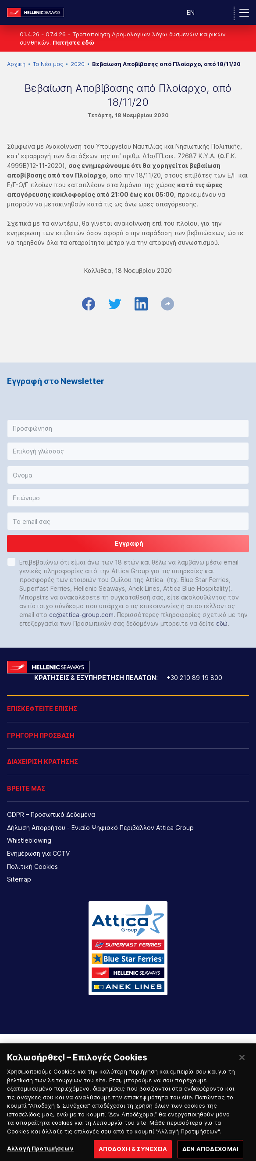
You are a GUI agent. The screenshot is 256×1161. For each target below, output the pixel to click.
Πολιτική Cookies (32, 866)
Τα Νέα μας (48, 64)
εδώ (222, 623)
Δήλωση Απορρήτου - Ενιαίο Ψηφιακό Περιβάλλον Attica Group (100, 827)
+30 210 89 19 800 (194, 677)
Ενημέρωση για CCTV (38, 853)
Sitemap (19, 879)
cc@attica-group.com (81, 614)
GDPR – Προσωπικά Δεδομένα (51, 814)
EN (191, 12)
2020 (78, 64)
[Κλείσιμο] (242, 1069)
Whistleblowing (29, 840)
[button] (128, 428)
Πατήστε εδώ (73, 42)
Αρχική (16, 64)
